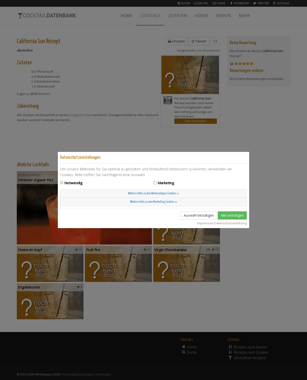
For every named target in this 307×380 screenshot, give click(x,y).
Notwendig (73, 182)
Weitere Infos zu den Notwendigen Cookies (153, 193)
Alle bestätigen (232, 215)
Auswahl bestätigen (199, 215)
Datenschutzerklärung (230, 223)
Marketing (166, 182)
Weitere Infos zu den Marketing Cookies (153, 201)
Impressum (205, 223)
